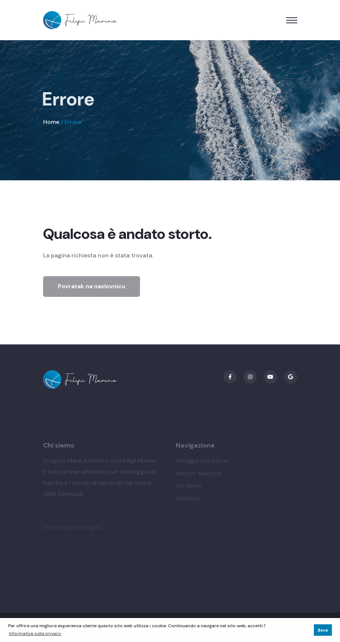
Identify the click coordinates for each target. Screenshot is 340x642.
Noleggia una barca (201, 462)
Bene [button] (323, 630)
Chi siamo (188, 487)
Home (51, 122)
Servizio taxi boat (199, 474)
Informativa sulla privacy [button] (35, 633)
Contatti (187, 499)
